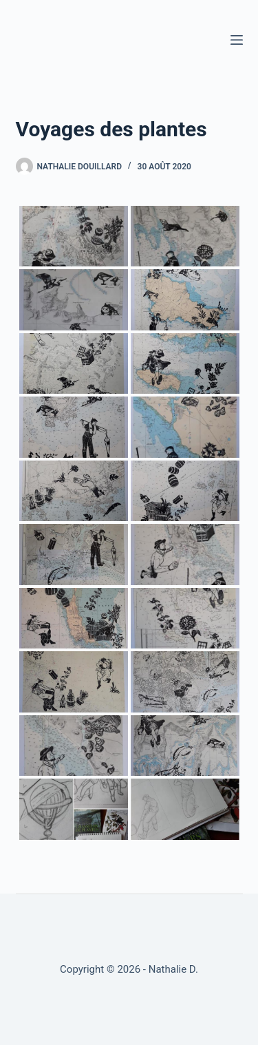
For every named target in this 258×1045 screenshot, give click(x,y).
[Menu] (236, 40)
